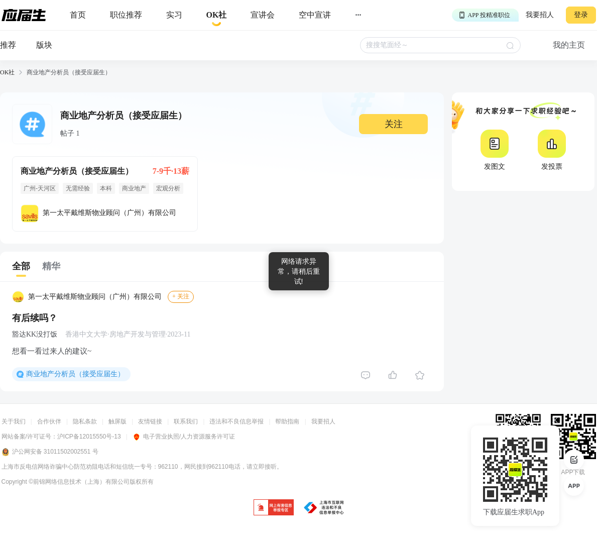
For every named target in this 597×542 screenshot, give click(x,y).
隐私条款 (85, 421)
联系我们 (186, 421)
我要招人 (540, 15)
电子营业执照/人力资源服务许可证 (184, 436)
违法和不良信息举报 (236, 421)
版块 (44, 45)
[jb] (274, 508)
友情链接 (150, 421)
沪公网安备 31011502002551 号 (50, 452)
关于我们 (14, 421)
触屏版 (117, 421)
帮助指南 (287, 421)
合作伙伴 (49, 421)
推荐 (8, 45)
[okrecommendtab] (216, 15)
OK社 (7, 72)
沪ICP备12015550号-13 (89, 436)
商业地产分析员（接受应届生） (75, 374)
